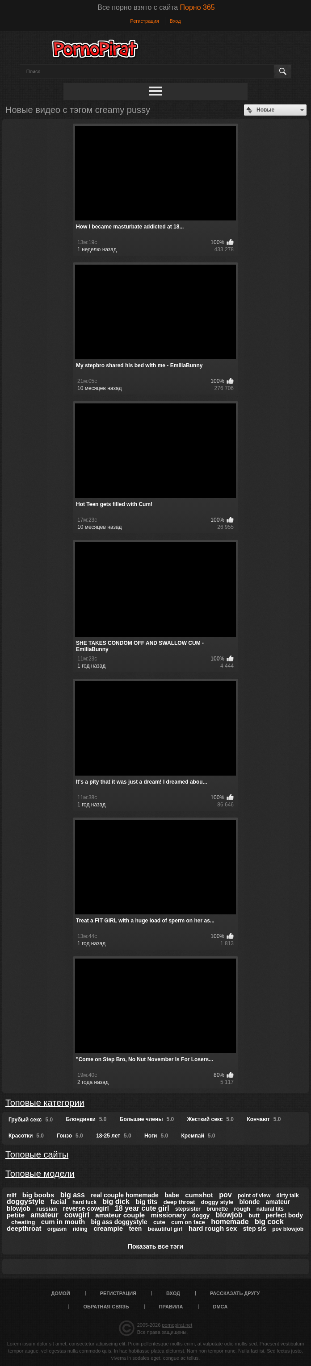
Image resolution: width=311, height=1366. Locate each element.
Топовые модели (40, 1174)
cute (159, 1222)
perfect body (284, 1215)
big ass (72, 1195)
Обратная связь (106, 1306)
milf (11, 1195)
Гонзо (70, 1136)
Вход (175, 21)
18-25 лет (113, 1136)
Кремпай (198, 1136)
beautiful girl (165, 1228)
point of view (254, 1195)
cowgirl (76, 1215)
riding (80, 1229)
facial (58, 1201)
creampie (108, 1228)
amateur (44, 1215)
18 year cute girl (142, 1208)
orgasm (57, 1229)
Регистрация (144, 21)
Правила (171, 1306)
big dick (115, 1201)
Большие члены (147, 1119)
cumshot (199, 1195)
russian (46, 1208)
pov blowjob (287, 1229)
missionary (168, 1215)
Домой (60, 1293)
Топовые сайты (36, 1154)
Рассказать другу (235, 1293)
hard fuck (84, 1202)
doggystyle (25, 1201)
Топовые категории (44, 1103)
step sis (254, 1228)
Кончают (264, 1119)
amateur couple (120, 1215)
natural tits (270, 1209)
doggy (201, 1215)
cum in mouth (63, 1221)
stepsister (188, 1209)
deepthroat (24, 1228)
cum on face (188, 1222)
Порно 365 (197, 7)
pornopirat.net (177, 1325)
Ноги (156, 1136)
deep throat (179, 1202)
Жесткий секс (210, 1119)
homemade (229, 1221)
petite (16, 1215)
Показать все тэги (155, 1246)
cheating (23, 1222)
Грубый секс (30, 1120)
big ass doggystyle (119, 1221)
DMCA (220, 1306)
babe (171, 1195)
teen (135, 1228)
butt (254, 1215)
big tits (146, 1201)
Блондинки (86, 1119)
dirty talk (288, 1195)
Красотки (26, 1136)
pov (225, 1195)
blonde (249, 1201)
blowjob (228, 1215)
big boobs (38, 1195)
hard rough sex (213, 1228)
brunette (217, 1209)
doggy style (217, 1202)
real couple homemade (125, 1195)
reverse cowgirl (86, 1208)
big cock (269, 1221)
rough (242, 1208)
